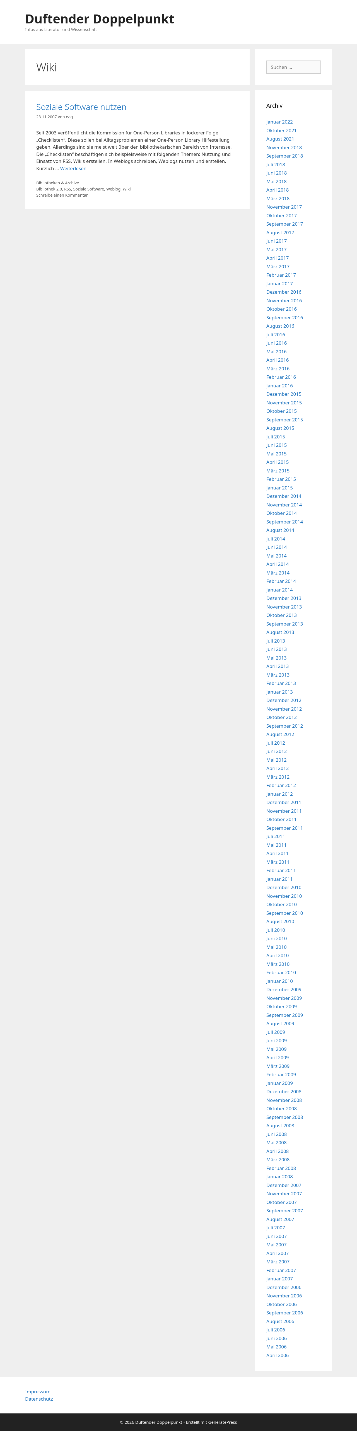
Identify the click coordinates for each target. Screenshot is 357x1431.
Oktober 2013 (281, 615)
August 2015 (280, 428)
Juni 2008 (276, 1134)
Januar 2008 (279, 1176)
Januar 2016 (279, 385)
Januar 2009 (279, 1083)
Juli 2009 (275, 1032)
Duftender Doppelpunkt (99, 18)
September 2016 (284, 317)
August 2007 (280, 1219)
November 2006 (284, 1295)
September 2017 (284, 224)
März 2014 (278, 572)
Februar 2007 (281, 1270)
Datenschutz (39, 1399)
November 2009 (284, 998)
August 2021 (280, 139)
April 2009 (277, 1057)
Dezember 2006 (283, 1287)
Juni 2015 (276, 445)
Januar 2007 (279, 1278)
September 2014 (284, 521)
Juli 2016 (275, 334)
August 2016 (280, 326)
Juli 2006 (275, 1329)
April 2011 (277, 853)
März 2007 (278, 1261)
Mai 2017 (276, 249)
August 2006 (280, 1321)
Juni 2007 (276, 1236)
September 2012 (284, 726)
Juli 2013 (275, 641)
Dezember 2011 (283, 802)
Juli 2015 (275, 436)
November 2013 (284, 607)
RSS (67, 189)
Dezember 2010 (283, 887)
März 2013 (278, 675)
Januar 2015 (279, 487)
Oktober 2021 (281, 130)
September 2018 (284, 156)
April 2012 (277, 768)
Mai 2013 (276, 658)
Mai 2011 (276, 845)
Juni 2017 (276, 241)
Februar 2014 (281, 581)
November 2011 (284, 811)
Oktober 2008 (281, 1108)
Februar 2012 (281, 785)
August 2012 (280, 734)
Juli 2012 (275, 743)
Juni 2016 (276, 343)
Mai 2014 (276, 555)
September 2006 (284, 1312)
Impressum (37, 1391)
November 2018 (284, 147)
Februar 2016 (281, 377)
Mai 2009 (276, 1049)
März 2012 (278, 777)
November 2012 (284, 709)
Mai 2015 (276, 453)
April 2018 (277, 190)
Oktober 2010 (281, 904)
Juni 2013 (276, 649)
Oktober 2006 (281, 1304)
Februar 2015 (281, 479)
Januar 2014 (279, 590)
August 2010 (280, 921)
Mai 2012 (276, 760)
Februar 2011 (281, 870)
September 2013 (284, 624)
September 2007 (284, 1210)
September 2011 (284, 828)
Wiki (127, 189)
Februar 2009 (281, 1074)
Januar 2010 (279, 981)
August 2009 (280, 1023)
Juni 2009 (276, 1040)
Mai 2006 (276, 1346)
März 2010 (278, 964)
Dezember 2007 (283, 1185)
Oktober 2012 (281, 717)
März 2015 (278, 470)
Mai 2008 (276, 1142)
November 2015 (284, 402)
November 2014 (284, 504)
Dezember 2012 (283, 700)
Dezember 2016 (283, 292)
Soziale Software (88, 189)
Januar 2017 (279, 283)
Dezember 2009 (283, 989)
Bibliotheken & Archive (57, 182)
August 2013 (280, 632)
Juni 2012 (276, 751)
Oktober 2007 (281, 1202)
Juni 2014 (276, 547)
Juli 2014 (275, 538)
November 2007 (284, 1193)
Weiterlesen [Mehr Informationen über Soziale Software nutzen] (73, 168)
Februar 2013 (281, 683)
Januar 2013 (279, 692)
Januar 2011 (279, 879)
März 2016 (278, 368)
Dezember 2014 (283, 496)
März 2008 (278, 1159)
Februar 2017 (281, 275)
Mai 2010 (276, 947)
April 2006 (277, 1355)
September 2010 (284, 913)
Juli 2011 (275, 836)
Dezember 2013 (283, 598)
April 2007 (277, 1253)
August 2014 (280, 530)
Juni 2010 (276, 938)
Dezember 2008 (283, 1091)
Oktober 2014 (281, 513)
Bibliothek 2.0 (49, 189)
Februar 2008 (281, 1168)
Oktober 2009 (281, 1006)
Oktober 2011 (281, 819)
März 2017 (278, 266)
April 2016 (277, 360)
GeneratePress (222, 1422)
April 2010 (277, 955)
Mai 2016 (276, 351)
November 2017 (284, 207)
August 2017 (280, 232)
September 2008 (284, 1117)
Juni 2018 (276, 173)
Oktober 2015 (281, 411)
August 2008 (280, 1125)
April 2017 (277, 258)
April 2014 (277, 564)
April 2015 (277, 462)
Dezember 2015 (283, 394)
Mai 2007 (276, 1244)
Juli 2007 (275, 1227)
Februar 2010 (281, 972)
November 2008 (284, 1100)
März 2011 (278, 862)
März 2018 (278, 198)
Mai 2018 (276, 181)
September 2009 (284, 1015)
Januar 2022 (279, 122)
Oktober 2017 (281, 215)
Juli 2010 (275, 930)
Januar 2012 (279, 794)
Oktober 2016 (281, 309)
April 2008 (277, 1151)
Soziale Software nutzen (81, 106)
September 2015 (284, 419)
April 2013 (277, 666)
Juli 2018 (275, 164)
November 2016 (284, 300)
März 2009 (278, 1066)
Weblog (113, 189)
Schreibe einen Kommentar (62, 195)
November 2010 (284, 896)
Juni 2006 (276, 1338)
